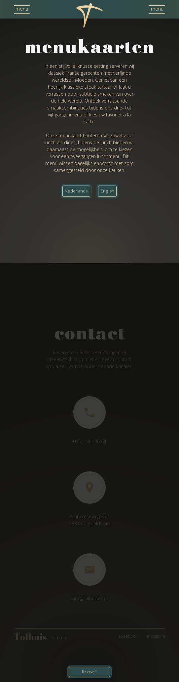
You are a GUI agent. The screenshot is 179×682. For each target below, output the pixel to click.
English (107, 191)
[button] (22, 9)
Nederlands (76, 191)
